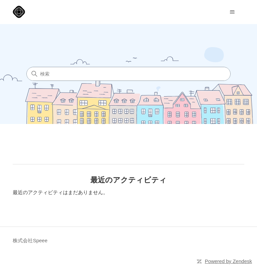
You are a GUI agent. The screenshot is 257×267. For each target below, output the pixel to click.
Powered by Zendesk (228, 261)
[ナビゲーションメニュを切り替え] (232, 12)
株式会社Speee (30, 240)
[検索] (128, 74)
